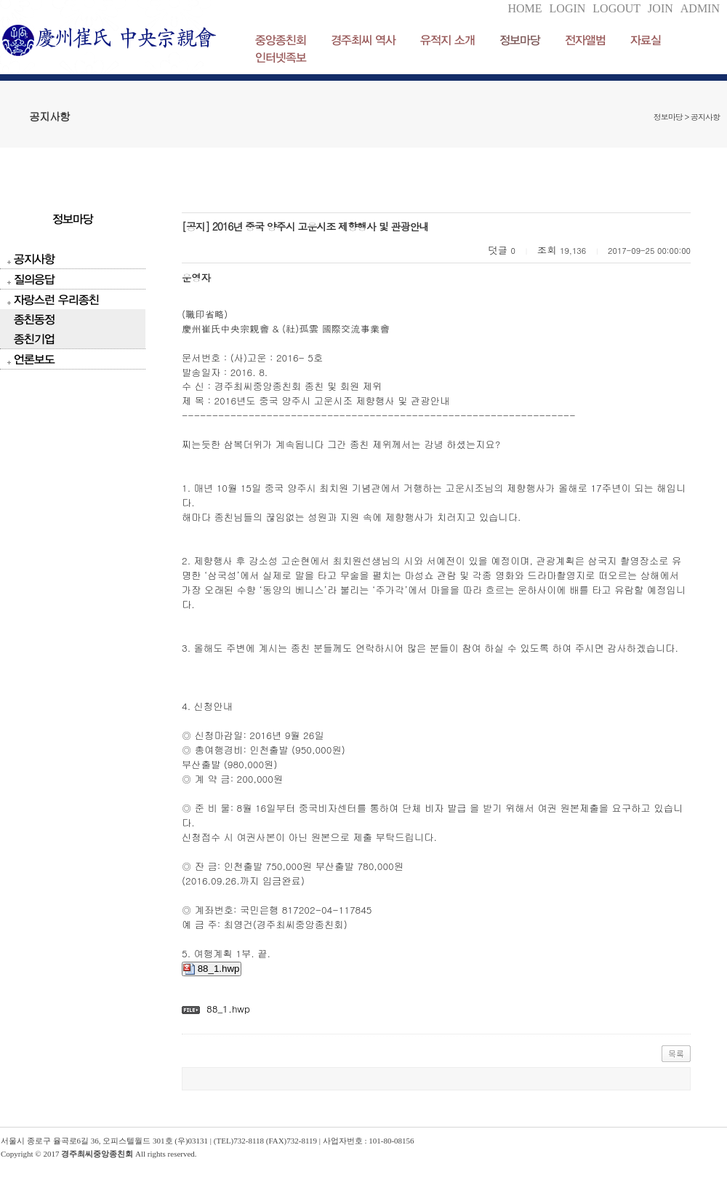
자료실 (645, 39)
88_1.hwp (211, 969)
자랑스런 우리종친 (56, 299)
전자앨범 (585, 39)
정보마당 (519, 39)
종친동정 (34, 319)
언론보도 (34, 359)
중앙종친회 (280, 39)
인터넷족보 (280, 57)
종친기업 (34, 338)
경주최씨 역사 (363, 39)
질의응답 (34, 279)
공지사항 (34, 258)
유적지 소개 (447, 39)
